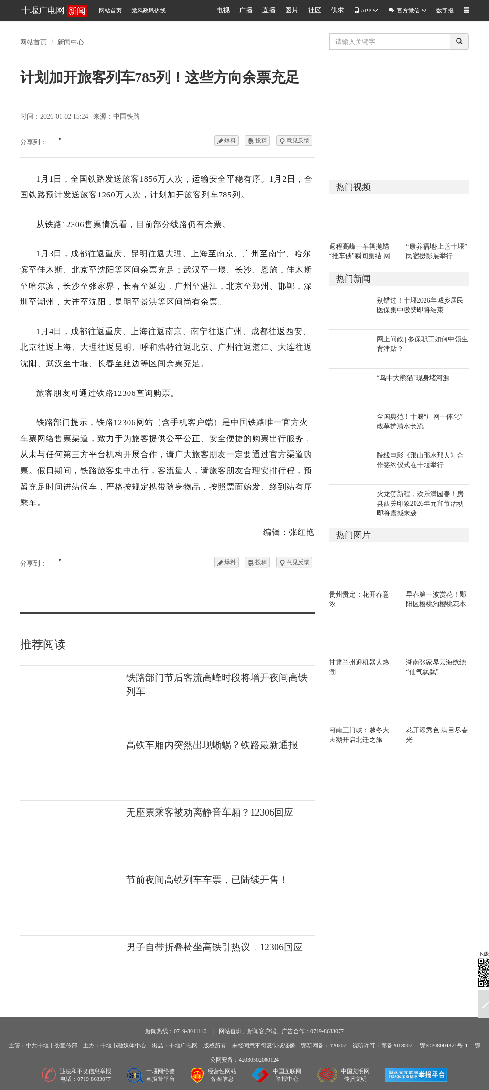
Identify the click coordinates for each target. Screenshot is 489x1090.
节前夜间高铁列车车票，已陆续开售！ (207, 879)
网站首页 (110, 10)
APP (366, 10)
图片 (291, 10)
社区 (314, 10)
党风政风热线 (148, 10)
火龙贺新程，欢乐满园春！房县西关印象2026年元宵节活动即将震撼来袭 (420, 503)
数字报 (445, 10)
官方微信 (407, 10)
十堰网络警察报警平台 (160, 1075)
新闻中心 (70, 42)
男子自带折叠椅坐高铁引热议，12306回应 (214, 947)
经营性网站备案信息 (222, 1075)
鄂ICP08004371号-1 (444, 1045)
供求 (337, 10)
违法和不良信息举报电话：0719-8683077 (85, 1075)
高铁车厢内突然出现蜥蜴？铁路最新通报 (212, 745)
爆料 (226, 140)
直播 (269, 10)
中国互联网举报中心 (287, 1075)
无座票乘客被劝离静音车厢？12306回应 (209, 812)
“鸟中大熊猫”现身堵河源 (413, 378)
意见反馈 (294, 140)
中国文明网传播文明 (355, 1075)
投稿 (257, 140)
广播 (246, 10)
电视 (223, 10)
